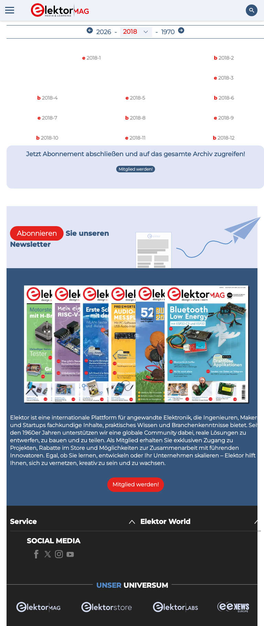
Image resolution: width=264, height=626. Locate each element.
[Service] (72, 521)
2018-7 (47, 118)
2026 (103, 32)
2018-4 (47, 98)
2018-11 (135, 138)
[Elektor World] (200, 521)
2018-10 (47, 138)
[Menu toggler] (9, 10)
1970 (168, 32)
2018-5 (135, 98)
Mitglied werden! (136, 169)
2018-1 (91, 58)
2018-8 (135, 118)
